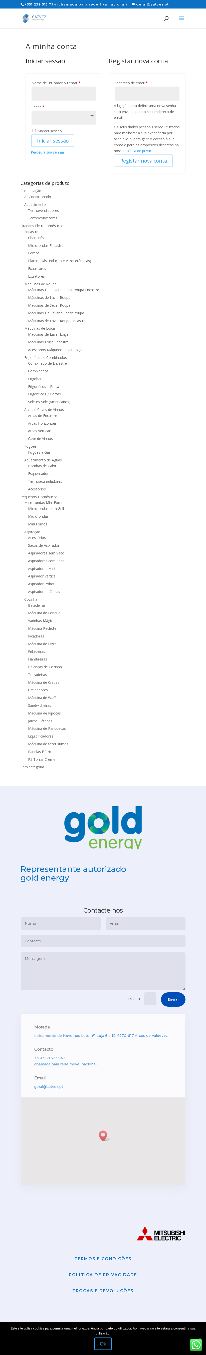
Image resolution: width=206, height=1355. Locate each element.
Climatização (31, 190)
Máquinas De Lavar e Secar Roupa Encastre (63, 289)
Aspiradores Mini (41, 568)
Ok (103, 1343)
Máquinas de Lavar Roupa (49, 297)
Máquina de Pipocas (44, 713)
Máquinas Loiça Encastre (48, 342)
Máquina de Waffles (44, 697)
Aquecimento (35, 204)
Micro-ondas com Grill (46, 508)
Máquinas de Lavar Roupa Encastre (56, 320)
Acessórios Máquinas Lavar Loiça (55, 349)
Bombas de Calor (42, 465)
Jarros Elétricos (40, 721)
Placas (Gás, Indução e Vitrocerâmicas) (59, 260)
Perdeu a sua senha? (47, 152)
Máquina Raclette (42, 628)
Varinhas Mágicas (42, 620)
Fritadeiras (36, 651)
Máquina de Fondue (44, 612)
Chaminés (36, 237)
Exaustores (37, 268)
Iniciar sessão (53, 140)
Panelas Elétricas (41, 751)
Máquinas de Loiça (39, 328)
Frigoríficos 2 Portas (44, 394)
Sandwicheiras (39, 705)
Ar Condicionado (37, 196)
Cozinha (30, 599)
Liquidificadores (40, 736)
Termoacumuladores (45, 481)
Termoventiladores (43, 210)
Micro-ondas (38, 516)
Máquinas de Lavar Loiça (48, 334)
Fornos (34, 253)
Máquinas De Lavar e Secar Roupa (56, 313)
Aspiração (32, 531)
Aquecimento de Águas (43, 460)
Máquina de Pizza (42, 643)
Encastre (31, 231)
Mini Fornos (37, 524)
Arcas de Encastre (42, 415)
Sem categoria (32, 767)
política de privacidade (142, 150)
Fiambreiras (37, 659)
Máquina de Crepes (43, 682)
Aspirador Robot (41, 583)
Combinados (38, 371)
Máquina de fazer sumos (48, 744)
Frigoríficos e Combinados (45, 357)
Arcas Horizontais (42, 423)
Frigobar (35, 378)
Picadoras (36, 636)
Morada (43, 1052)
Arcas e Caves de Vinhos (44, 409)
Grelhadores (38, 690)
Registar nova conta (143, 160)
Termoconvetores (42, 218)
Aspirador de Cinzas (44, 591)
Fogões (30, 446)
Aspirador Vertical (42, 576)
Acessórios (37, 489)
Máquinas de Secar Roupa (49, 305)
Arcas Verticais (40, 430)
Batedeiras (37, 605)
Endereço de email (131, 83)
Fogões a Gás (39, 452)
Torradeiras (37, 674)
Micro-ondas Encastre (46, 245)
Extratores (36, 276)
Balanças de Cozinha (45, 666)
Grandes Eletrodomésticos (42, 225)
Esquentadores (40, 473)
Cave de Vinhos (40, 438)
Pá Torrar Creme (41, 759)
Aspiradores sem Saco (46, 553)
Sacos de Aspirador (43, 545)
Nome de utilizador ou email (56, 83)
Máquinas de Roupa (40, 284)
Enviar (173, 1024)
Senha (38, 107)
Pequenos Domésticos (39, 496)
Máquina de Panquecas (47, 728)
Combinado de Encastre (47, 363)
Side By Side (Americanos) (49, 401)
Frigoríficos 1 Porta (43, 386)
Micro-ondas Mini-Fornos (44, 502)
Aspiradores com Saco (46, 560)
